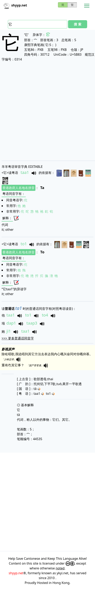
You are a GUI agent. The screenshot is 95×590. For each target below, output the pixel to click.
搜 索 (77, 24)
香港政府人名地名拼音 (18, 188)
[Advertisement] (47, 111)
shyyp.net (16, 573)
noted (60, 568)
